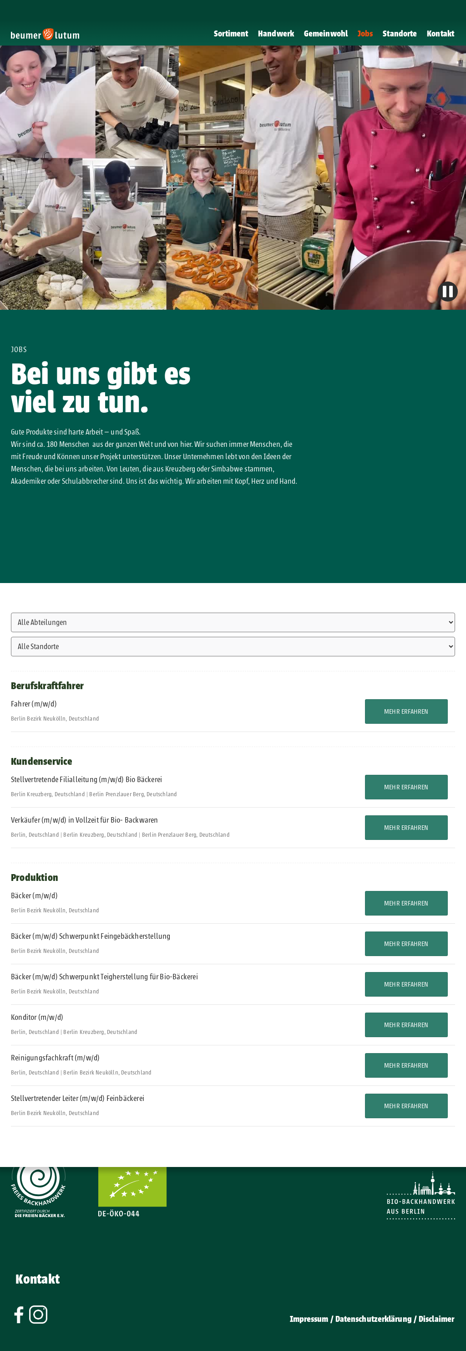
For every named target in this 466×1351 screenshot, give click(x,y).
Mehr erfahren (406, 711)
